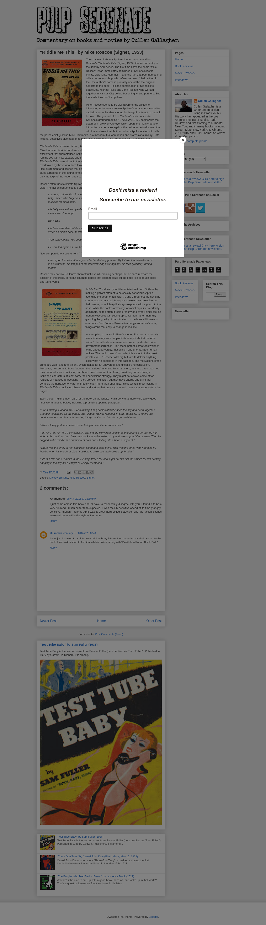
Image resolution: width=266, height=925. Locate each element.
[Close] (183, 140)
